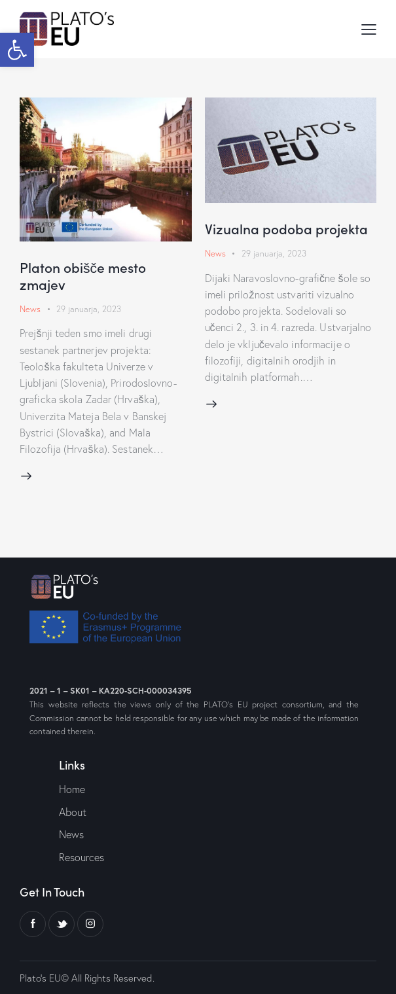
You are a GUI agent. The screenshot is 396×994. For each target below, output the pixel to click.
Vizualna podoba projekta (286, 228)
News (30, 309)
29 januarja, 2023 (88, 309)
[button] (17, 50)
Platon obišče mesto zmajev (83, 275)
